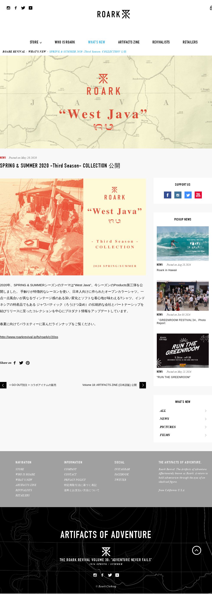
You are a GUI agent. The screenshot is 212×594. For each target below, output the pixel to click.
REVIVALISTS (161, 43)
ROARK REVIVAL (14, 51)
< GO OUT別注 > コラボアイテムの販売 (35, 385)
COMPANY (70, 469)
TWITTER (120, 480)
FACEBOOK (122, 474)
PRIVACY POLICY (75, 480)
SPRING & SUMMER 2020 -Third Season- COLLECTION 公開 (87, 51)
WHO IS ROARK (65, 43)
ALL (162, 411)
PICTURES (167, 427)
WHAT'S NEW (96, 43)
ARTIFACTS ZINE (129, 43)
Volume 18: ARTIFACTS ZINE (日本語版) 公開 (107, 385)
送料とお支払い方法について (82, 490)
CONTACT (70, 474)
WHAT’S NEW (24, 480)
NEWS (163, 419)
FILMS (164, 436)
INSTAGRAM (122, 469)
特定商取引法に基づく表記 (80, 485)
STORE (34, 43)
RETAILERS (190, 43)
